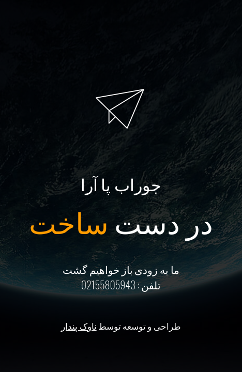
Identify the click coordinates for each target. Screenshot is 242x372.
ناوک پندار (78, 325)
